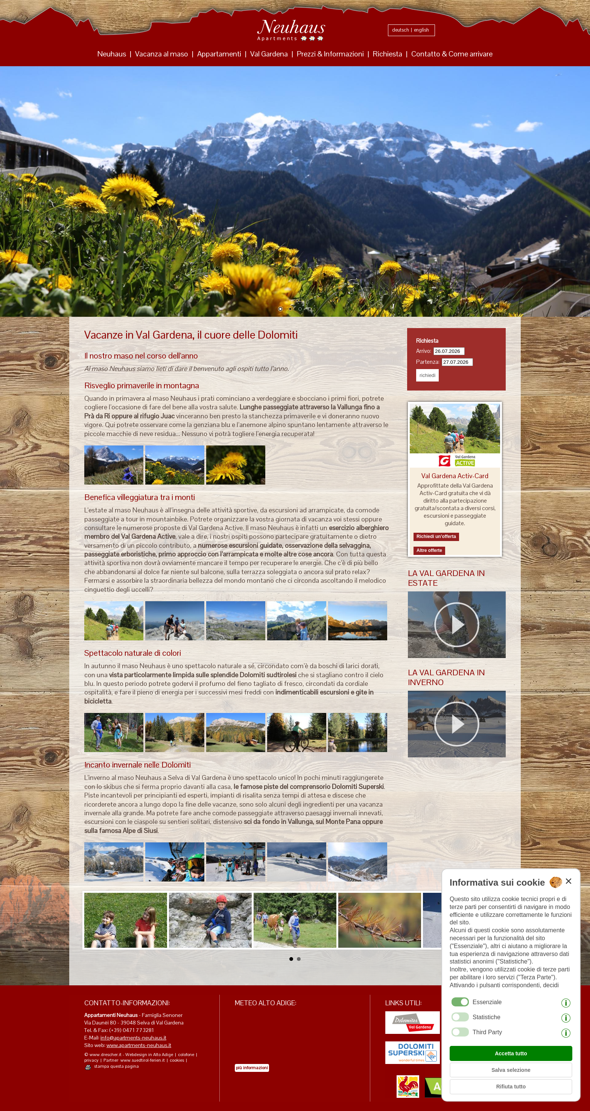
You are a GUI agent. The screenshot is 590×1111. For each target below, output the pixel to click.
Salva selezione (511, 1070)
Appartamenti (219, 54)
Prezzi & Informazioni (330, 54)
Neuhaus (111, 54)
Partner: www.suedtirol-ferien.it (134, 1060)
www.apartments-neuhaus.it (138, 1045)
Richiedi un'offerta (436, 536)
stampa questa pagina (116, 1066)
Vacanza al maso (161, 54)
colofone (186, 1055)
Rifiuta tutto (511, 1087)
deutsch (400, 30)
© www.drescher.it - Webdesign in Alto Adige (128, 1055)
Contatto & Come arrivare (452, 54)
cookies (177, 1060)
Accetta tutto (511, 1053)
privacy (91, 1060)
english (421, 30)
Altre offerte (429, 550)
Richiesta (387, 54)
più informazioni (252, 1068)
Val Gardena (269, 54)
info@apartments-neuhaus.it (133, 1037)
